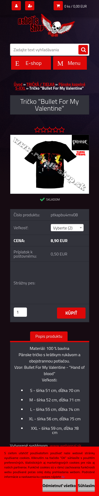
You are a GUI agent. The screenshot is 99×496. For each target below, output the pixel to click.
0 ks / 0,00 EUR (75, 6)
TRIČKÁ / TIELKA (40, 84)
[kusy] (20, 312)
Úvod (18, 84)
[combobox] (67, 227)
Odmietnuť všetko (59, 485)
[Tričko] (49, 137)
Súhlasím (86, 485)
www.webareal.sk (65, 445)
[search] (83, 50)
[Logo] (46, 24)
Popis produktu (48, 336)
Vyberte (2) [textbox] (63, 228)
